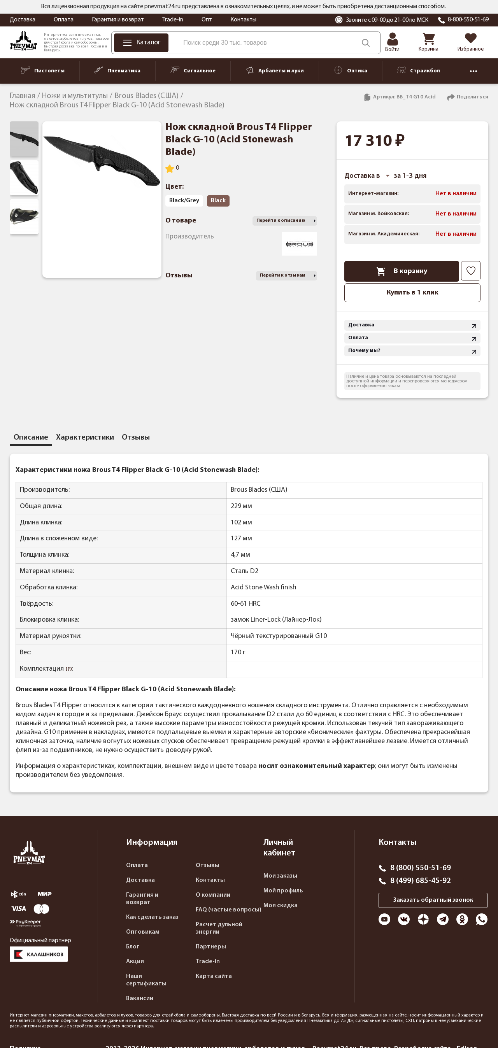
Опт (207, 20)
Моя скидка (280, 906)
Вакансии (139, 998)
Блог (132, 947)
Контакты (243, 20)
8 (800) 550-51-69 (420, 868)
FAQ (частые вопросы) (228, 910)
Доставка (22, 20)
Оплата (64, 20)
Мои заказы (280, 876)
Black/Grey (184, 201)
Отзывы (207, 865)
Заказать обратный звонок (433, 900)
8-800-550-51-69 (468, 20)
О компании (213, 895)
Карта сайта (214, 976)
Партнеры (211, 947)
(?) (68, 669)
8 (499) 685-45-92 (420, 881)
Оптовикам (143, 932)
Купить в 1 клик (412, 292)
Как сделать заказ (152, 917)
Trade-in (172, 20)
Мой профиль (283, 891)
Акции (135, 962)
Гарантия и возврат (118, 20)
